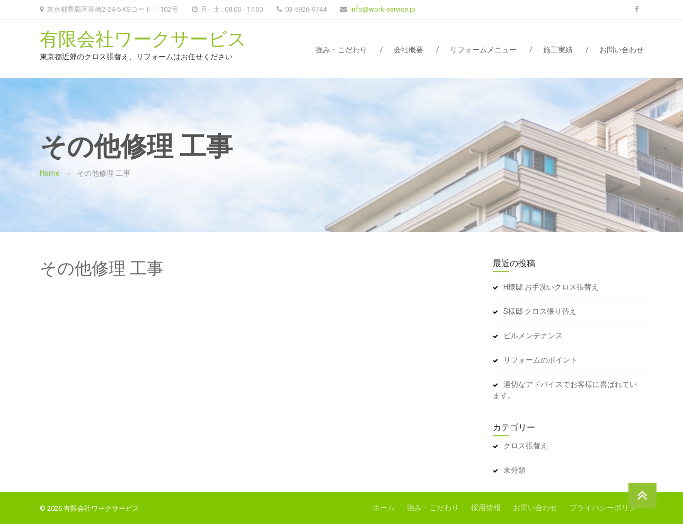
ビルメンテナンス (533, 335)
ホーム (383, 507)
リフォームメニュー (483, 50)
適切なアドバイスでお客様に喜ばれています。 (565, 390)
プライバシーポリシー (607, 507)
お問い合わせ (621, 50)
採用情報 (486, 507)
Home (50, 173)
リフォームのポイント (540, 360)
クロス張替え (525, 445)
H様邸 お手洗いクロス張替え (551, 287)
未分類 (514, 470)
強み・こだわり (341, 50)
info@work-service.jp (382, 9)
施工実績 (558, 50)
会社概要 (408, 50)
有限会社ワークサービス (143, 39)
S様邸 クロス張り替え (539, 311)
